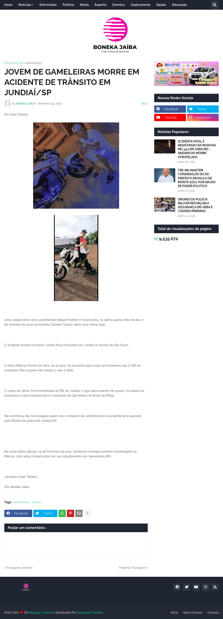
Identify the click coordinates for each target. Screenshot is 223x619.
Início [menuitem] (8, 5)
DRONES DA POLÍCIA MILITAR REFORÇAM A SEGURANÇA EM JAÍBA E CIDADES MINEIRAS (195, 205)
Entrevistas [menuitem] (48, 5)
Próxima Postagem (132, 567)
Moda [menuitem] (84, 5)
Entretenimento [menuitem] (19, 14)
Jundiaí (36, 502)
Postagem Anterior (19, 567)
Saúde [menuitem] (161, 5)
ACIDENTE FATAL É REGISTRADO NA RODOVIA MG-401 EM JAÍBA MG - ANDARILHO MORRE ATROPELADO (197, 149)
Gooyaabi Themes (90, 612)
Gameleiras (34, 62)
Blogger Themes (41, 612)
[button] (215, 5)
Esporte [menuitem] (100, 5)
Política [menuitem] (68, 5)
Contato (213, 612)
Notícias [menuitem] (24, 5)
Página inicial (13, 62)
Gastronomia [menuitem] (140, 5)
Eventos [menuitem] (118, 5)
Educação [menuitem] (179, 5)
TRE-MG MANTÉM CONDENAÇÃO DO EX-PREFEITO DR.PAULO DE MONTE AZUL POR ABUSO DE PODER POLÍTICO (197, 178)
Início (174, 612)
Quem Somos (192, 612)
